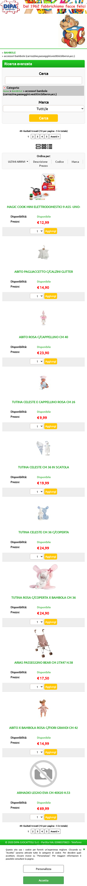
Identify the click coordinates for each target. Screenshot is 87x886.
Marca (44, 102)
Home (6, 91)
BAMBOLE (17, 91)
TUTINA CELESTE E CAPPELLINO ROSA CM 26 (43, 402)
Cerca (43, 73)
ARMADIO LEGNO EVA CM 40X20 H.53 (43, 792)
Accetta (43, 880)
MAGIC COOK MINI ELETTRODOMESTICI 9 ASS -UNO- (43, 207)
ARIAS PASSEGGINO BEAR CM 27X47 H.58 (43, 662)
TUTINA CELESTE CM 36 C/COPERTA (43, 532)
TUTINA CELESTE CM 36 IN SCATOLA (43, 467)
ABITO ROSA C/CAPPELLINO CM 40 (43, 337)
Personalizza (43, 869)
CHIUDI (84, 849)
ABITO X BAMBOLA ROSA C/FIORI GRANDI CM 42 (43, 727)
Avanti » (55, 136)
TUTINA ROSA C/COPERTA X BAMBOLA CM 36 (43, 597)
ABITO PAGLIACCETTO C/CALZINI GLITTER (43, 271)
